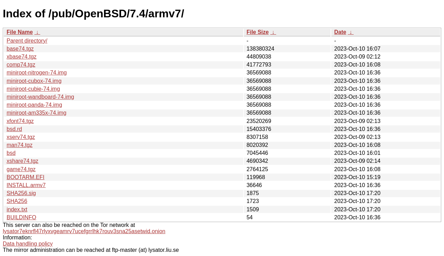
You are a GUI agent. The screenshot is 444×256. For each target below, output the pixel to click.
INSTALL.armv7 (26, 185)
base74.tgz (20, 49)
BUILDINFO (21, 217)
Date (340, 32)
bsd (11, 153)
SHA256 (17, 201)
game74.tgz (21, 169)
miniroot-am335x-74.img (37, 113)
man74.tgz (20, 145)
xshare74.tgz (23, 161)
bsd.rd (14, 129)
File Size (258, 32)
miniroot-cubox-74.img (34, 81)
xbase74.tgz (21, 57)
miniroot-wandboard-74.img (40, 97)
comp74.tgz (21, 65)
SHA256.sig (21, 193)
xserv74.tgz (21, 137)
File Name (20, 32)
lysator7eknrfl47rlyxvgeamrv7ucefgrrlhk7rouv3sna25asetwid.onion (84, 231)
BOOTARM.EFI (25, 177)
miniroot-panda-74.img (34, 105)
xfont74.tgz (20, 121)
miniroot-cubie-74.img (33, 89)
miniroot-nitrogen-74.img (37, 73)
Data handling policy (28, 244)
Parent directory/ (27, 41)
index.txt (17, 209)
